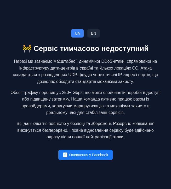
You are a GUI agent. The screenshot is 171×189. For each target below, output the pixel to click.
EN (93, 33)
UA (77, 33)
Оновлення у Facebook (85, 155)
